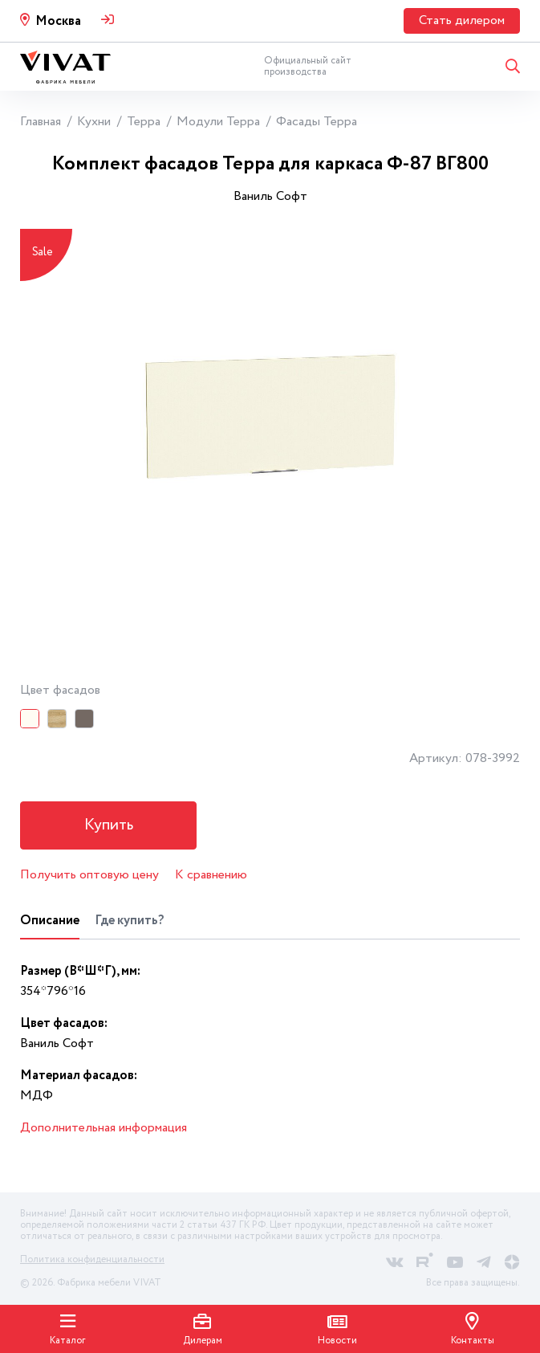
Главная (40, 121)
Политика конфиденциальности (92, 1259)
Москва (58, 21)
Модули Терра (218, 121)
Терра (143, 121)
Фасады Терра (316, 121)
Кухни (94, 121)
